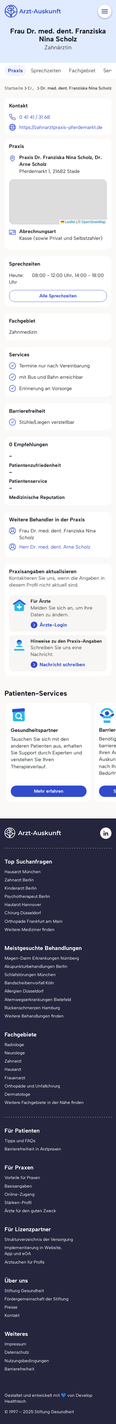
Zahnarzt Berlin (19, 880)
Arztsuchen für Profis (24, 1262)
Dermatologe (17, 1094)
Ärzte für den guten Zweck (30, 1210)
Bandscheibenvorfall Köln (29, 982)
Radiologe (14, 1044)
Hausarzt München (23, 871)
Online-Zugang (20, 1194)
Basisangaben (18, 1186)
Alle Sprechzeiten (58, 296)
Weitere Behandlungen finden (34, 1016)
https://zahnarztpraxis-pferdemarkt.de (60, 127)
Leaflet (68, 222)
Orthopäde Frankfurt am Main (34, 921)
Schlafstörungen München (30, 974)
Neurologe (15, 1052)
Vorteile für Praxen (22, 1177)
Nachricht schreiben (62, 664)
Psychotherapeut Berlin (27, 896)
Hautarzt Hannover (23, 904)
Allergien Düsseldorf (24, 991)
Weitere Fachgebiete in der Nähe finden (44, 1102)
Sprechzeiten (46, 70)
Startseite (14, 88)
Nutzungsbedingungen (27, 1360)
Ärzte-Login (53, 625)
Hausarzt (13, 1069)
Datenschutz (17, 1352)
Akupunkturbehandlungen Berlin (36, 966)
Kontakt (12, 1315)
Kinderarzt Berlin (21, 888)
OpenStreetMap (93, 222)
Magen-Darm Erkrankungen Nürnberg (42, 958)
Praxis (15, 70)
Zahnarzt (13, 1061)
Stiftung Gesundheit (24, 1290)
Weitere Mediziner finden (30, 929)
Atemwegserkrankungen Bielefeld (38, 999)
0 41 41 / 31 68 (34, 117)
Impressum (15, 1344)
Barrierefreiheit (19, 1369)
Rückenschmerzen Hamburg (32, 1007)
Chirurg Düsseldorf (23, 912)
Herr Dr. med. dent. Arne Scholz (54, 547)
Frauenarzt (15, 1077)
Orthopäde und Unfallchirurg (32, 1086)
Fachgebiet (82, 70)
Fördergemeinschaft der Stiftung (36, 1299)
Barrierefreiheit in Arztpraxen (33, 1149)
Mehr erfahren (48, 791)
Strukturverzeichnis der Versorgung (39, 1239)
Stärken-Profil (18, 1202)
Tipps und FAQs (20, 1140)
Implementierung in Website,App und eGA (33, 1250)
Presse (11, 1307)
